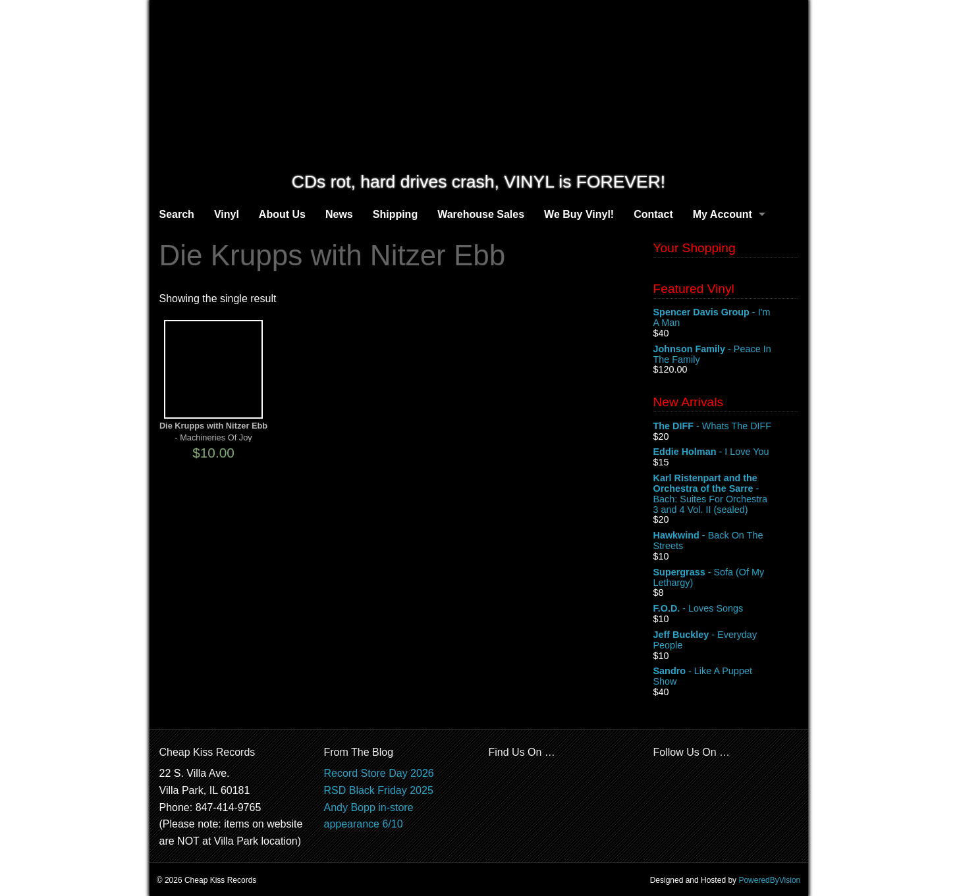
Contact (653, 214)
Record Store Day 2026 (379, 773)
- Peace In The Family (725, 354)
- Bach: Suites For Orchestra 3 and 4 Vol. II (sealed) (725, 493)
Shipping (395, 214)
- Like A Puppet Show (725, 676)
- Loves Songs (725, 609)
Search (176, 214)
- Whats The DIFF (725, 426)
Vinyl (226, 214)
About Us (282, 214)
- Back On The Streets (725, 541)
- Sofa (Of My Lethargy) (725, 578)
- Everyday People (725, 640)
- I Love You (725, 452)
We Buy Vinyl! (579, 214)
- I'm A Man (725, 318)
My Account (722, 214)
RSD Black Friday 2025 (378, 790)
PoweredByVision (769, 880)
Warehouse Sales (480, 214)
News (339, 214)
